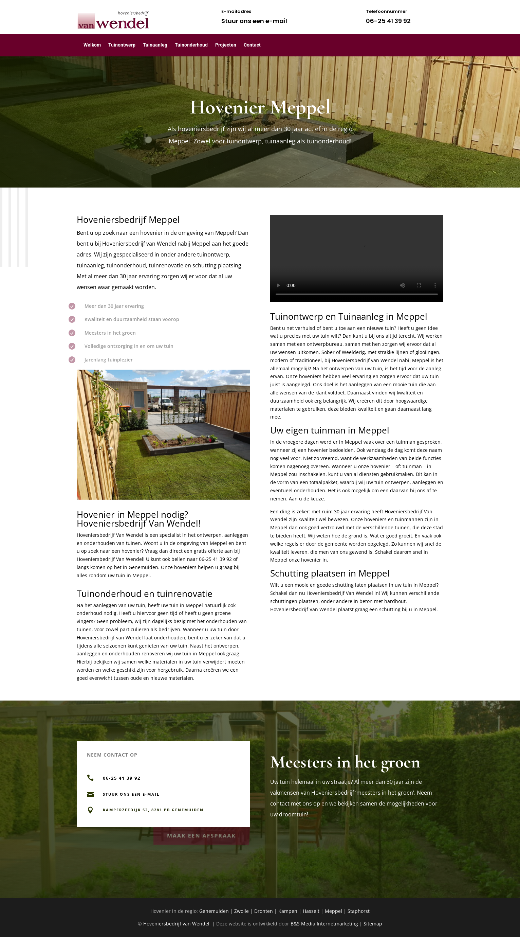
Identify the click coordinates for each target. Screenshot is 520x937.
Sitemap (373, 923)
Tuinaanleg (155, 45)
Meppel (333, 911)
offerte (215, 551)
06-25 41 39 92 (388, 21)
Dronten (263, 911)
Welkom (92, 45)
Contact (252, 45)
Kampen (287, 911)
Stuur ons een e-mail (254, 21)
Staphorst (359, 911)
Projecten (225, 45)
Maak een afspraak (201, 834)
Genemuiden (214, 911)
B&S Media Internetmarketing (324, 923)
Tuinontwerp (121, 45)
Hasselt (311, 911)
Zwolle (241, 911)
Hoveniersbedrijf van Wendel (140, 243)
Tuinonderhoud (191, 45)
